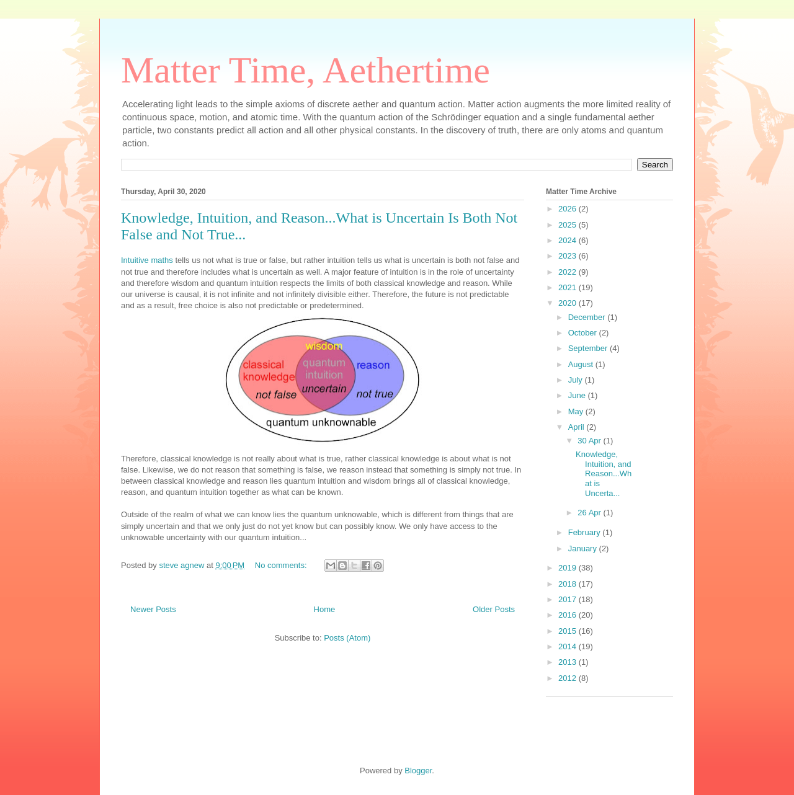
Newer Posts (153, 609)
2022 (568, 272)
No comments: (282, 565)
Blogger (418, 770)
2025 (568, 224)
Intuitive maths (147, 260)
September (589, 348)
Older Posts (494, 609)
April (577, 427)
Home (325, 609)
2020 (568, 303)
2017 (568, 599)
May (577, 411)
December (588, 317)
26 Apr (590, 512)
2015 (568, 631)
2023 (568, 255)
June (578, 395)
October (583, 332)
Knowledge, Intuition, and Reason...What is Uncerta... (603, 473)
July (576, 379)
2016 (568, 615)
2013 (568, 662)
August (582, 364)
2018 (568, 583)
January (583, 548)
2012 (568, 678)
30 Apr (590, 440)
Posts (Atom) (347, 637)
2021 (568, 287)
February (585, 532)
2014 (568, 646)
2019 (568, 567)
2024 (568, 240)
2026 (568, 208)
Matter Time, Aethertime (305, 70)
